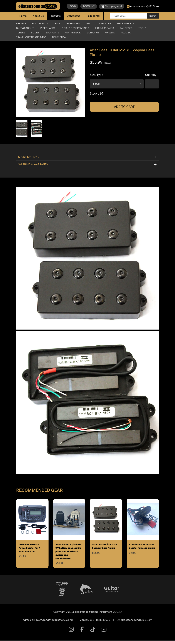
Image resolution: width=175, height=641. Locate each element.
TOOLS (142, 28)
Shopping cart (111, 6)
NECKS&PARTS (125, 23)
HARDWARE (73, 23)
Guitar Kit (93, 32)
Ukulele (109, 32)
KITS (88, 23)
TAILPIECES (126, 28)
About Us (38, 16)
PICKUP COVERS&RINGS (75, 28)
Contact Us (73, 16)
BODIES (35, 32)
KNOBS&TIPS (104, 23)
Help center (93, 16)
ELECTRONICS (40, 23)
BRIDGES (21, 23)
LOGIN (72, 6)
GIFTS (57, 23)
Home (23, 16)
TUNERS (20, 32)
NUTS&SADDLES (25, 28)
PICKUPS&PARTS (104, 28)
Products (55, 16)
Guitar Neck (73, 32)
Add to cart (124, 107)
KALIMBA (126, 32)
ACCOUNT (89, 6)
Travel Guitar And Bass (31, 37)
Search (152, 16)
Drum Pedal (59, 37)
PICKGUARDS (48, 28)
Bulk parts (52, 32)
